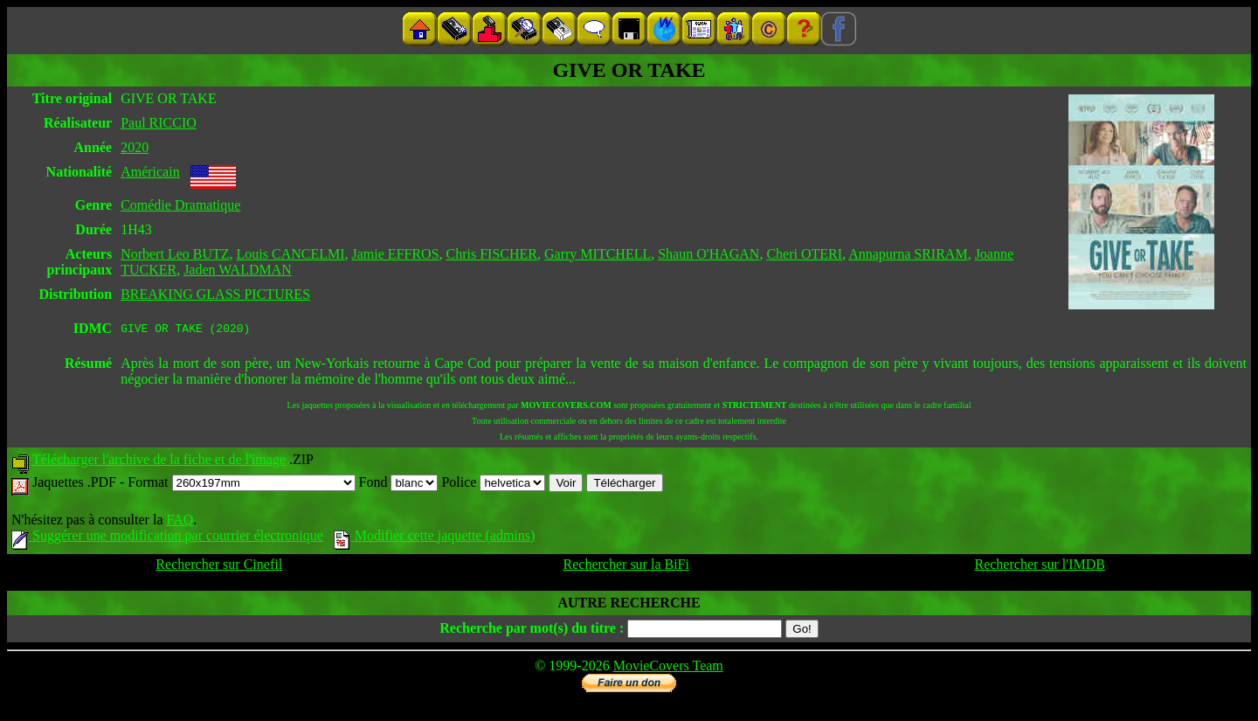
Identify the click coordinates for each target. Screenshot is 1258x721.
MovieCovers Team (668, 668)
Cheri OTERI (804, 253)
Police (493, 484)
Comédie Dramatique (180, 205)
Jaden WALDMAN (237, 269)
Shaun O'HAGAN (708, 253)
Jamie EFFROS (395, 253)
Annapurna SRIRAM (907, 253)
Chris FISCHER (491, 253)
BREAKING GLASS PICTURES (215, 294)
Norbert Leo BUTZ (175, 253)
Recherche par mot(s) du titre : (531, 630)
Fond (399, 484)
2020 (135, 147)
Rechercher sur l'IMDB (1039, 566)
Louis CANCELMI (291, 253)
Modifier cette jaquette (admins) (435, 537)
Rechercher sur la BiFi (626, 566)
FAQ (179, 522)
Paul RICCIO (159, 122)
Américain (150, 171)
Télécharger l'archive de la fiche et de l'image (159, 461)
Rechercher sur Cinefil (219, 566)
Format (241, 484)
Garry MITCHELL (597, 253)
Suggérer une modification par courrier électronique (167, 537)
